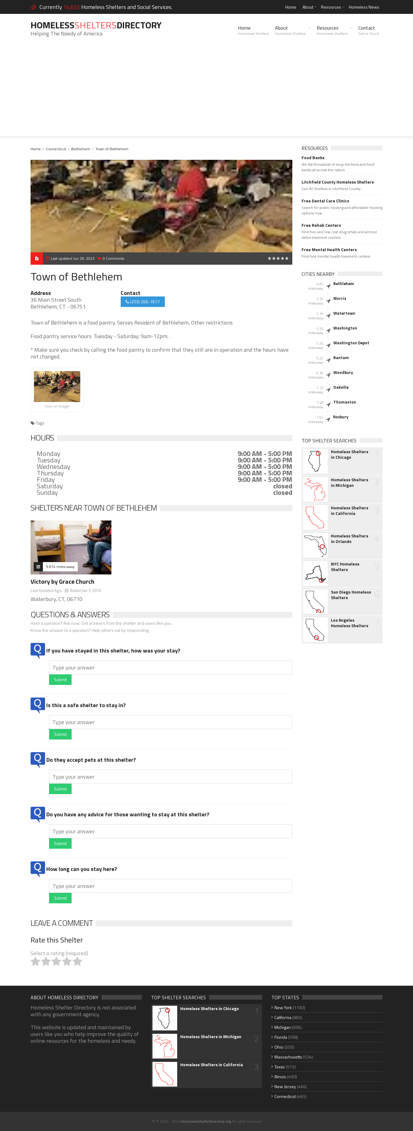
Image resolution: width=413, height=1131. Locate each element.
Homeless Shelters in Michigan (349, 482)
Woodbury (343, 372)
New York (283, 1007)
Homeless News (364, 7)
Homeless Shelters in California (349, 510)
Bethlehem (80, 149)
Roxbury (340, 417)
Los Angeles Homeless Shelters (349, 622)
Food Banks (313, 157)
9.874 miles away (60, 567)
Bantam (341, 357)
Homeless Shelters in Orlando (349, 538)
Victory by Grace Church (62, 581)
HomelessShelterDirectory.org (206, 1121)
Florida (280, 1037)
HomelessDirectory (96, 25)
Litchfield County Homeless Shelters (338, 182)
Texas (279, 1066)
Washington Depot (351, 343)
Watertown (344, 313)
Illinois (280, 1076)
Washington (345, 328)
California (282, 1017)
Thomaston (344, 402)
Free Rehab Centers (321, 225)
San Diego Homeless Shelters (351, 594)
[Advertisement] (206, 93)
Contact (368, 30)
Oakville (340, 387)
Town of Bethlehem (111, 149)
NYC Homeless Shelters (345, 566)
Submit (60, 679)
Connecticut (56, 149)
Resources (331, 7)
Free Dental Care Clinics (325, 201)
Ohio (278, 1047)
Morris (339, 298)
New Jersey (285, 1086)
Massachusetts (288, 1057)
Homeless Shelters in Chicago (349, 454)
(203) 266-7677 (143, 301)
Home (290, 7)
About (307, 7)
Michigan (282, 1027)
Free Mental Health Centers (329, 249)
